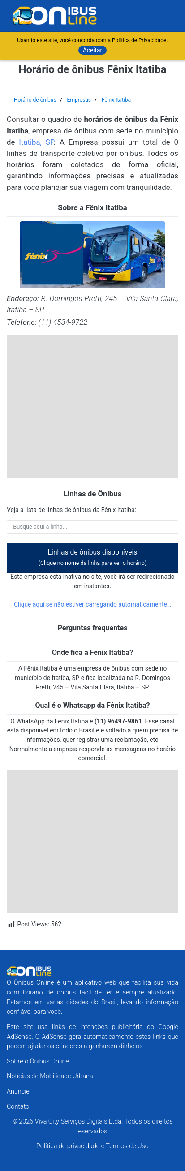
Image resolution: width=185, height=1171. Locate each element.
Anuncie (18, 1091)
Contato (18, 1107)
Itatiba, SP (36, 142)
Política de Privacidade (139, 40)
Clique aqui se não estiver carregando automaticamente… (92, 604)
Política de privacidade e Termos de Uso (92, 1146)
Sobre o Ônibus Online (38, 1061)
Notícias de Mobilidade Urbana (50, 1076)
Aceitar (93, 50)
